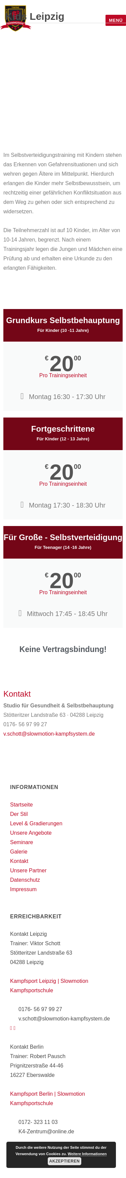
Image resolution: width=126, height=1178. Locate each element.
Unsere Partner (28, 870)
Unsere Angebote (31, 833)
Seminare (21, 842)
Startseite (21, 805)
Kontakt (19, 861)
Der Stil (19, 814)
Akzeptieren (64, 1161)
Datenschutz (25, 880)
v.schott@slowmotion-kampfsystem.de (49, 734)
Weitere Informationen (87, 1154)
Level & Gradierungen (36, 823)
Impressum (23, 889)
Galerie (19, 852)
